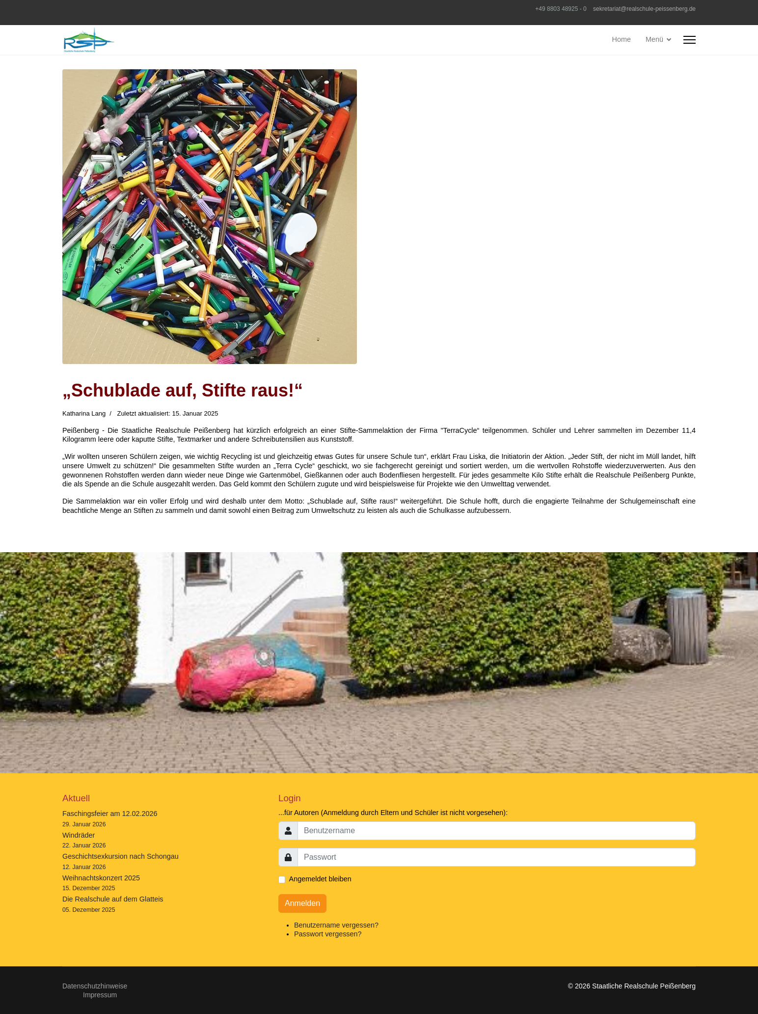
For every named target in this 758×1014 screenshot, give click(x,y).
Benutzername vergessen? (336, 925)
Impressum (100, 995)
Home (621, 39)
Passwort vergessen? (328, 934)
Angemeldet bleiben (320, 879)
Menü (654, 39)
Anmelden (302, 903)
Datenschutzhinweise (94, 986)
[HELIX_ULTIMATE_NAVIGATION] (689, 40)
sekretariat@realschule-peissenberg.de (644, 8)
